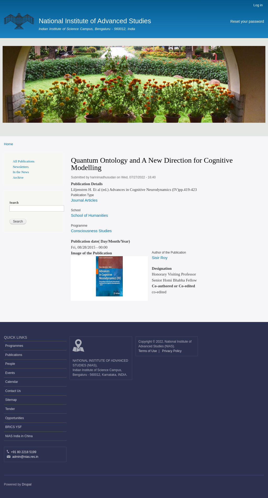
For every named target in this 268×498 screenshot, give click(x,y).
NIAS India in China (19, 436)
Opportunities (14, 418)
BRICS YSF (13, 427)
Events (10, 373)
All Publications (24, 161)
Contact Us (13, 391)
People (10, 364)
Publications (13, 355)
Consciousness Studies (91, 231)
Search (14, 202)
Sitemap (11, 400)
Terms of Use (148, 351)
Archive (18, 177)
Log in (258, 5)
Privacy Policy (172, 351)
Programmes (14, 346)
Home (8, 144)
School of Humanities (89, 215)
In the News (21, 172)
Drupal (27, 484)
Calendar (11, 382)
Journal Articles (84, 200)
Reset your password (247, 22)
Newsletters (21, 167)
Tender (10, 409)
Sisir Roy (160, 257)
